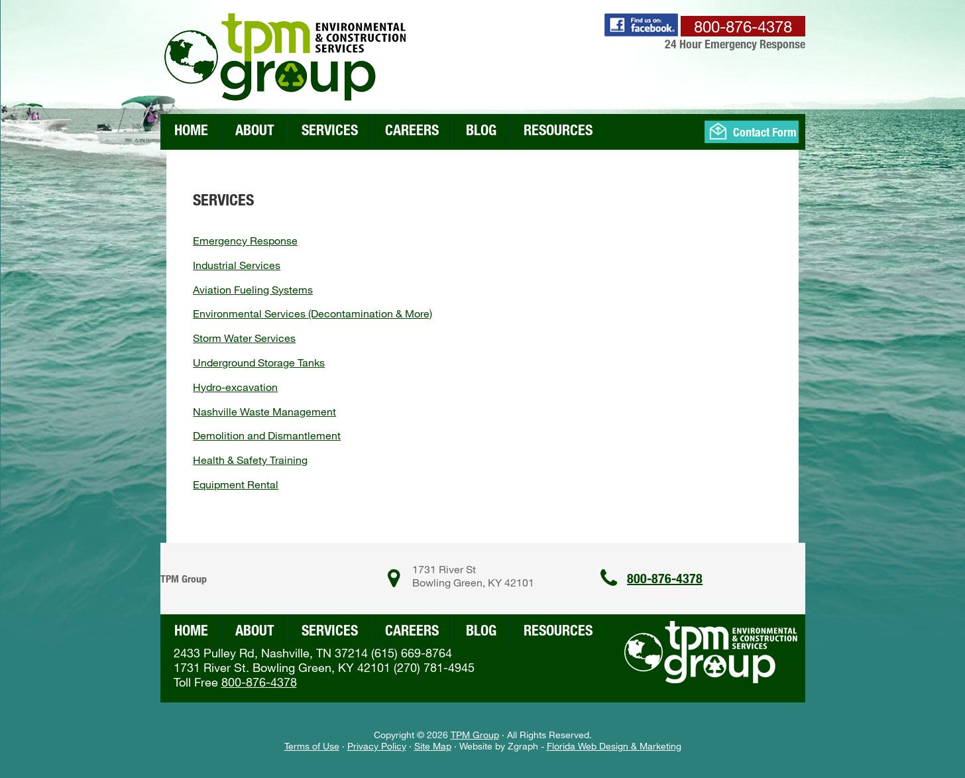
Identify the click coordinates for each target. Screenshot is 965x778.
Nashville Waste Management (264, 411)
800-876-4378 (665, 578)
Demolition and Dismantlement (267, 435)
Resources (558, 130)
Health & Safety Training (250, 459)
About (254, 130)
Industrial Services (236, 264)
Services (330, 130)
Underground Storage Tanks (259, 362)
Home (191, 130)
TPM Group (475, 734)
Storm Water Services (244, 337)
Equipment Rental (235, 484)
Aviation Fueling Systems (253, 289)
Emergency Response (245, 240)
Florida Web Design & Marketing (614, 745)
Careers (412, 130)
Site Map (432, 745)
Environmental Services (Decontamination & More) (312, 313)
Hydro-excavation (235, 386)
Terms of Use (311, 745)
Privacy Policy (376, 745)
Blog (481, 130)
